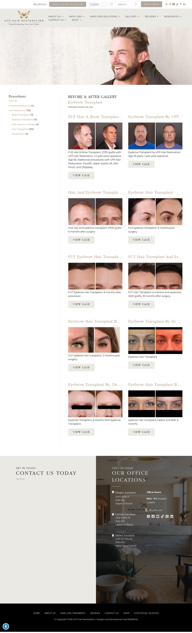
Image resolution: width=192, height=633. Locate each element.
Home (39, 614)
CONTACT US (111, 614)
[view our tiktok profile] (177, 4)
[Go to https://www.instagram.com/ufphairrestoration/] (148, 518)
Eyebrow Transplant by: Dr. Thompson (103, 385)
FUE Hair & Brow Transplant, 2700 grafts (105, 117)
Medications (18, 134)
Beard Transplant (21, 115)
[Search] (135, 4)
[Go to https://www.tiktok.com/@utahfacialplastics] (162, 518)
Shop (125, 614)
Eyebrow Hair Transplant (150, 193)
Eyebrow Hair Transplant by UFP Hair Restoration (113, 322)
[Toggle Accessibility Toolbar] (6, 627)
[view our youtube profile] (173, 4)
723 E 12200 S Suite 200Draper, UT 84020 (124, 501)
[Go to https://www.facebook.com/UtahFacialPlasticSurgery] (153, 518)
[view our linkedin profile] (184, 4)
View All (13, 101)
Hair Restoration (17, 111)
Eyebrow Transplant (22, 120)
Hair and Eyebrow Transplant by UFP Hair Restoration (117, 193)
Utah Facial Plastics (144, 614)
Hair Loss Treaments (73, 614)
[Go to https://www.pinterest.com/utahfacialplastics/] (167, 518)
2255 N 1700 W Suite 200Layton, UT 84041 (124, 522)
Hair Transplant (20, 129)
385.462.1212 (35, 4)
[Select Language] (99, 4)
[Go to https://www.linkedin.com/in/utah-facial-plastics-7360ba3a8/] (171, 518)
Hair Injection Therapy (23, 124)
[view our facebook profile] (170, 4)
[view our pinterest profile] (180, 4)
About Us (51, 614)
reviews (95, 614)
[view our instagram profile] (166, 4)
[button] (66, 4)
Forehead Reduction (20, 106)
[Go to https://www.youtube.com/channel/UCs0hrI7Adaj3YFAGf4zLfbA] (157, 518)
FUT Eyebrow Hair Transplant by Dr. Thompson (111, 257)
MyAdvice (133, 620)
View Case (81, 175)
